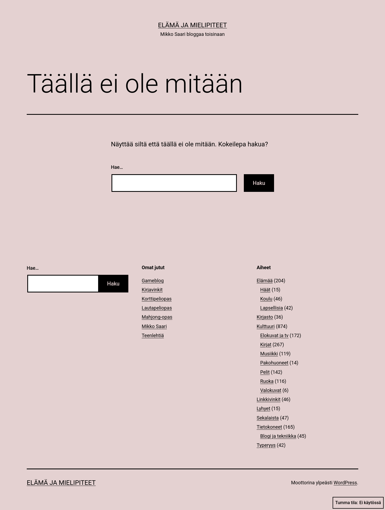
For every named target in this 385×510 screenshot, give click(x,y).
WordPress (345, 482)
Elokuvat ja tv (274, 335)
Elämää (265, 280)
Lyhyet (263, 408)
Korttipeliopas (157, 299)
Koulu (266, 299)
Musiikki (269, 353)
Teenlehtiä (153, 335)
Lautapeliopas (157, 308)
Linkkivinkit (268, 399)
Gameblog (153, 280)
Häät (265, 289)
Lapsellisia (271, 308)
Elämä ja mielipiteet (192, 25)
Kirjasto (265, 317)
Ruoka (267, 381)
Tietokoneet (269, 427)
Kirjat (265, 344)
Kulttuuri (266, 326)
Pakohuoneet (274, 363)
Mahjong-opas (157, 317)
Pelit (265, 372)
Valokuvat (270, 390)
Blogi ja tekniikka (278, 436)
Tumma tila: (358, 503)
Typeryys (266, 445)
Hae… (117, 167)
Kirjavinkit (152, 289)
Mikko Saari (154, 326)
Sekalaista (268, 418)
